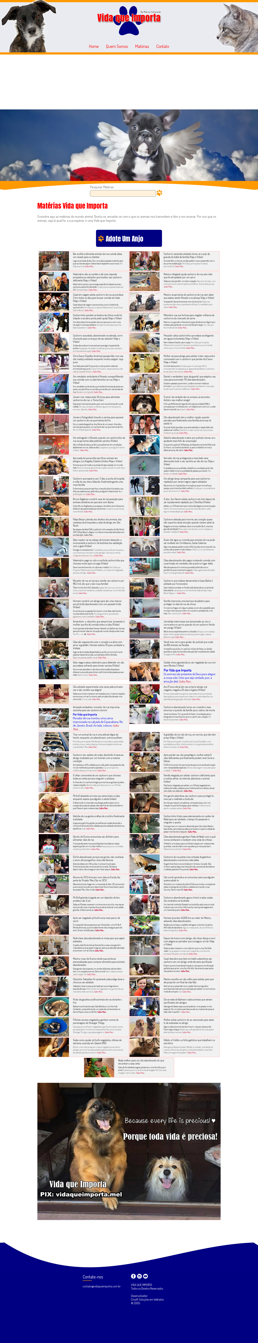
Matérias (142, 46)
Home (94, 46)
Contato (162, 46)
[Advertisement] (129, 82)
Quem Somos (117, 46)
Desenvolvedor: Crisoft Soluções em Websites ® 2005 (147, 1299)
